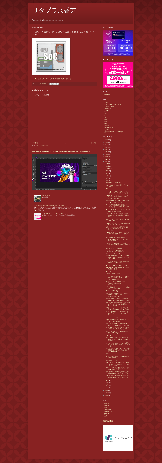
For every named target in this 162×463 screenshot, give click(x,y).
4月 (107, 380)
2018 (106, 159)
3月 (107, 382)
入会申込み (107, 111)
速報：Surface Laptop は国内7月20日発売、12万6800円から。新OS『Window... (117, 228)
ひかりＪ (108, 335)
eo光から (108, 271)
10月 (107, 168)
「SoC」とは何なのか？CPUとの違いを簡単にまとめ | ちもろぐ (51, 79)
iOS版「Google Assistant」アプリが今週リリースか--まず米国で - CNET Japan (117, 308)
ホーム (64, 143)
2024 (106, 144)
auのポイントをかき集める (113, 182)
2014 (106, 395)
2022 (106, 149)
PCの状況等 (107, 109)
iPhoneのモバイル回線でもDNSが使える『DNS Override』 (117, 357)
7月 (107, 175)
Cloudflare (107, 94)
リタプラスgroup (109, 106)
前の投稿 (93, 143)
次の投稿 (35, 143)
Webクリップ (108, 411)
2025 (106, 142)
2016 (106, 390)
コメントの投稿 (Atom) (41, 146)
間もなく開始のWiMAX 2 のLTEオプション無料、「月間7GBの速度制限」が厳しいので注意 (117, 206)
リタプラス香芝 (54, 10)
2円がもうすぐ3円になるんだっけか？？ (117, 265)
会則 (105, 113)
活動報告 (106, 125)
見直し (108, 354)
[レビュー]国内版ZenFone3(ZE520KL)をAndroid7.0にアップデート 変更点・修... (117, 313)
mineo (106, 121)
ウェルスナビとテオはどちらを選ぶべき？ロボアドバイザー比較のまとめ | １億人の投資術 (118, 339)
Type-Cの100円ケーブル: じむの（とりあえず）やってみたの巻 (117, 320)
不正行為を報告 (108, 421)
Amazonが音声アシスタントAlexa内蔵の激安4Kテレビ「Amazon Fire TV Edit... (117, 299)
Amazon (106, 403)
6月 (107, 178)
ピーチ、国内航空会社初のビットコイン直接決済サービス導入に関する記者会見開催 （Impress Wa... (118, 278)
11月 (107, 166)
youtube (106, 413)
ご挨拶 (106, 102)
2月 (107, 385)
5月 (107, 180)
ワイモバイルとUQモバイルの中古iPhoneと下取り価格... (49, 205)
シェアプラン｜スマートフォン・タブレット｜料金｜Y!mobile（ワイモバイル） (118, 192)
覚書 (105, 416)
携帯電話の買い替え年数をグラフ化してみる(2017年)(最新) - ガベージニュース (118, 372)
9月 (107, 171)
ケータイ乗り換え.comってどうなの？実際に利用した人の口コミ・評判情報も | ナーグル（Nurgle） (118, 304)
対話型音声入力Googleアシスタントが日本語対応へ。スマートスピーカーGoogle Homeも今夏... (117, 295)
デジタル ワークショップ (113, 253)
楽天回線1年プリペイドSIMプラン (113, 132)
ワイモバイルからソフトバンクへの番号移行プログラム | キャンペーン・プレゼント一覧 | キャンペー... (118, 344)
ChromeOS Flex (108, 127)
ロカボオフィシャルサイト (113, 360)
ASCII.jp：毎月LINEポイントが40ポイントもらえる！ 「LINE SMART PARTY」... (118, 324)
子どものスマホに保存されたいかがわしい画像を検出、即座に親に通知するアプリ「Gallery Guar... (118, 350)
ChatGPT (107, 405)
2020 (106, 154)
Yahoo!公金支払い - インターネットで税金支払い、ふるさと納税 (118, 287)
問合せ (106, 119)
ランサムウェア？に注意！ (113, 317)
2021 (106, 152)
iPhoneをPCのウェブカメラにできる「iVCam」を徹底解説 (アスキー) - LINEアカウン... (116, 283)
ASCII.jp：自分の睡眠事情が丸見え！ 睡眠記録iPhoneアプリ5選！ (117, 368)
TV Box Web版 (46, 195)
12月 (107, 163)
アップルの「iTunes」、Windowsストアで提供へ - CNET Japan (118, 332)
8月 (107, 173)
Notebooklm (107, 409)
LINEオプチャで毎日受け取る (112, 104)
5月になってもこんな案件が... (114, 248)
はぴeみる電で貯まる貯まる (114, 274)
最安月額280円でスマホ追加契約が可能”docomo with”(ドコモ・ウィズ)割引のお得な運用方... (117, 239)
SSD (107, 189)
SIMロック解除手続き (112, 291)
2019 (106, 156)
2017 (106, 161)
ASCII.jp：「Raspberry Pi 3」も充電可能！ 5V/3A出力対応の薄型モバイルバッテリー (118, 244)
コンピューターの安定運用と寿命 (115, 251)
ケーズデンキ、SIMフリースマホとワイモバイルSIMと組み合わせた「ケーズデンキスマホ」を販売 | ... (118, 364)
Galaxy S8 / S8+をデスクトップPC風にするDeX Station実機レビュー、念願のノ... (117, 234)
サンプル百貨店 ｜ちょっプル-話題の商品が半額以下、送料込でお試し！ (117, 262)
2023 (106, 147)
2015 (106, 393)
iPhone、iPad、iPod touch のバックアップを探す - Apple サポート (118, 210)
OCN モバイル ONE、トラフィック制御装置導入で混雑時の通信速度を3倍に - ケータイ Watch (117, 257)
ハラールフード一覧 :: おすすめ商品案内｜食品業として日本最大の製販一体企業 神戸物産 (118, 215)
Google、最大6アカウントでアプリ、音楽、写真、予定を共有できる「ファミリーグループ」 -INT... (117, 197)
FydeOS (106, 130)
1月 (107, 387)
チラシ (106, 123)
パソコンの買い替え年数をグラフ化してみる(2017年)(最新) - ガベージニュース (118, 376)
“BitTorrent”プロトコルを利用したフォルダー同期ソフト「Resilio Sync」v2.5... (117, 328)
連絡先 (106, 117)
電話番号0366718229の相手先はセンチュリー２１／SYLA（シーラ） (117, 201)
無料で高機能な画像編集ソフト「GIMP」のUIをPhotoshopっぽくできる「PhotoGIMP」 (61, 151)
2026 (106, 140)
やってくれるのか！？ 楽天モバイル (52, 213)
